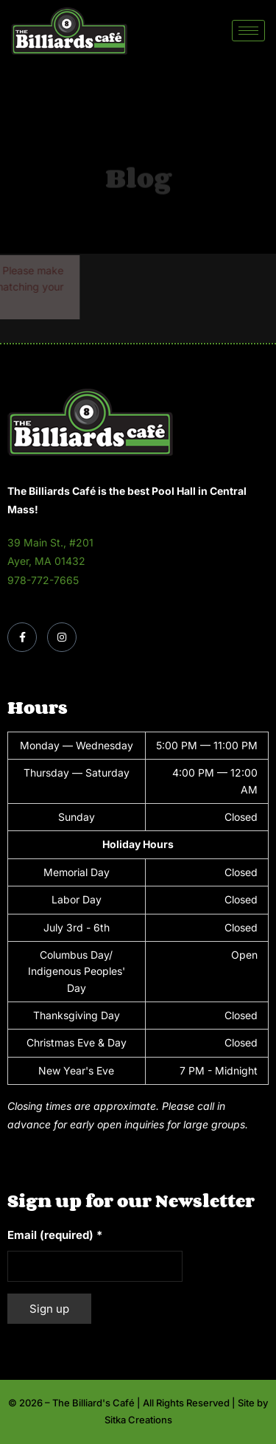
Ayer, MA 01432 (46, 561)
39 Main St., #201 (50, 542)
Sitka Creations (138, 1420)
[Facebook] (22, 637)
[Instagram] (62, 637)
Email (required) (54, 1235)
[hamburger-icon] (248, 30)
